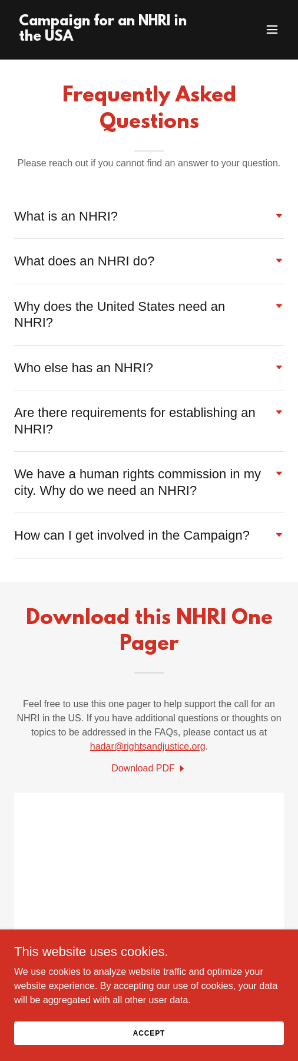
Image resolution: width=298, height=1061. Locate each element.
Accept (149, 1033)
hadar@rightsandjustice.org (148, 746)
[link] (108, 37)
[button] (272, 29)
